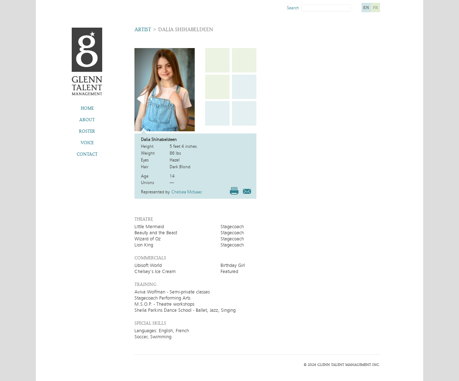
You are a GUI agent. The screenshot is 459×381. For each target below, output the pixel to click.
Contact (87, 154)
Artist (142, 30)
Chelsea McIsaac (186, 191)
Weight (148, 153)
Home (87, 108)
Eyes (145, 160)
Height (147, 146)
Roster (87, 131)
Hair (144, 166)
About (87, 119)
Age (144, 176)
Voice (87, 142)
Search (293, 7)
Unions (147, 182)
